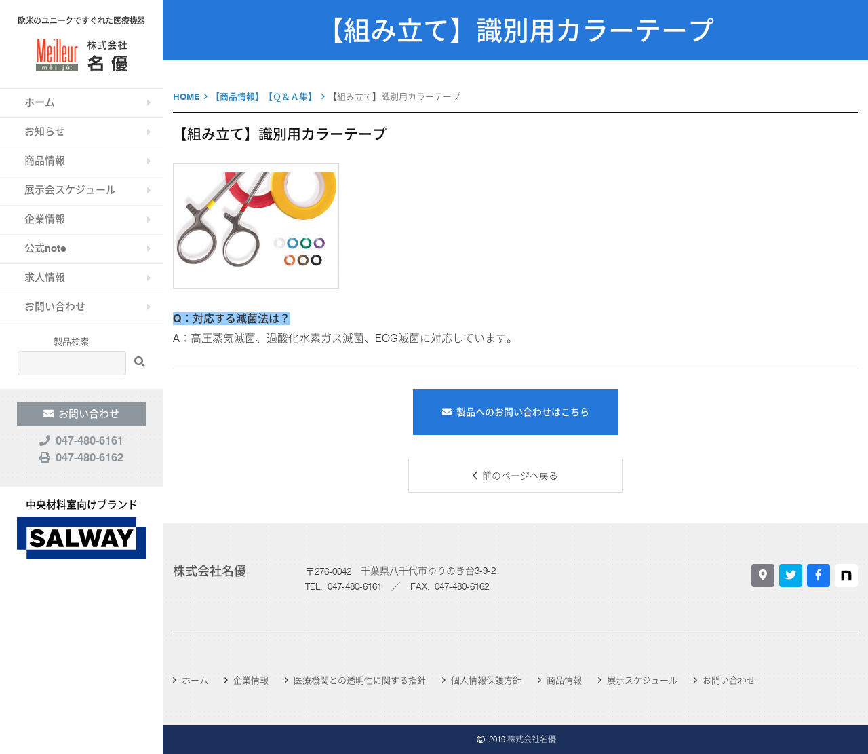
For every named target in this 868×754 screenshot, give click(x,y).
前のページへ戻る (520, 475)
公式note (45, 248)
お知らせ (44, 132)
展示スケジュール (642, 680)
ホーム (39, 102)
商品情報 (44, 161)
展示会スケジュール (70, 190)
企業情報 (44, 219)
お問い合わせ (54, 307)
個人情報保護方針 (486, 680)
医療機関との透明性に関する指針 (360, 680)
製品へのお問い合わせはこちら (522, 412)
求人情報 (44, 277)
